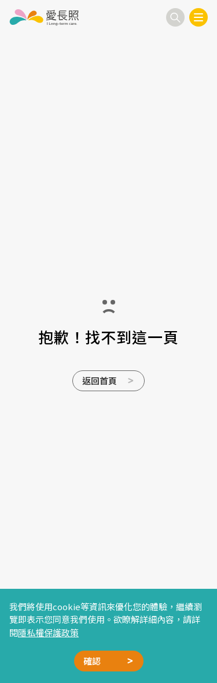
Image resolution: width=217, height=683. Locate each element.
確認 (92, 661)
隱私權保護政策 (48, 632)
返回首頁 (99, 380)
